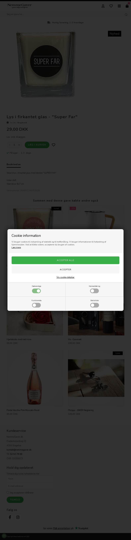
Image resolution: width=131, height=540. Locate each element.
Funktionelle (36, 303)
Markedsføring (94, 289)
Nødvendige (36, 289)
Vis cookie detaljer (65, 277)
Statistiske (94, 303)
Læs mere (16, 247)
